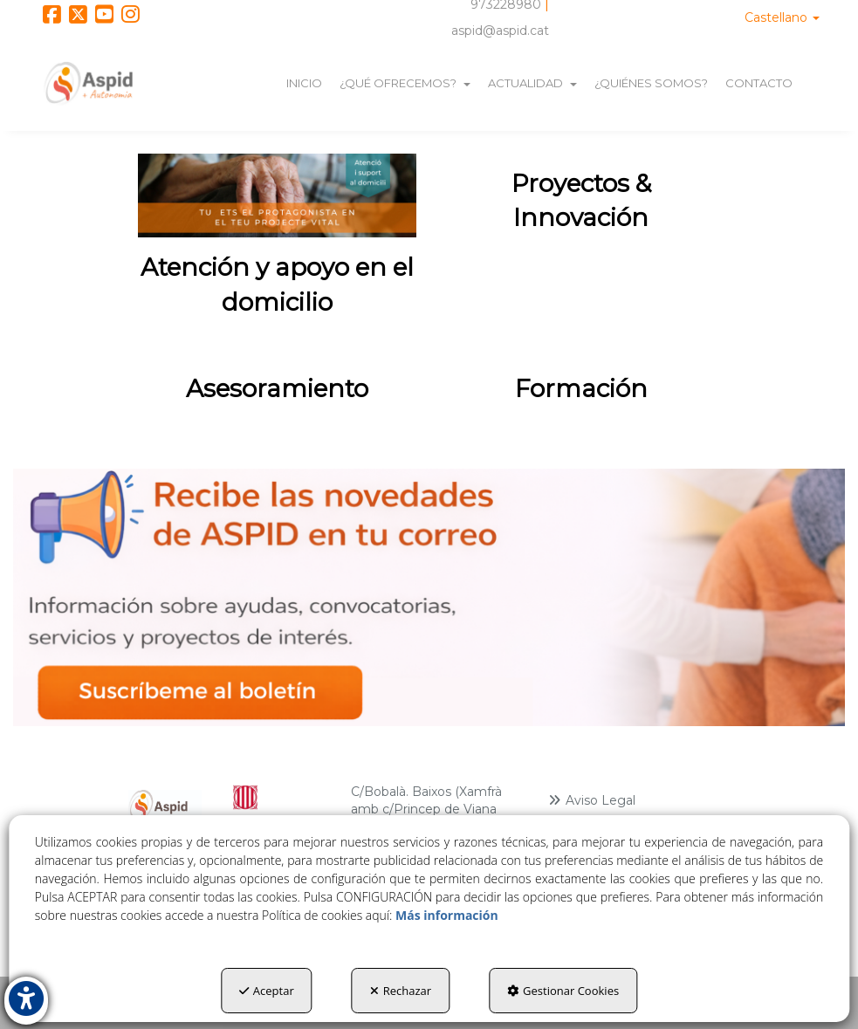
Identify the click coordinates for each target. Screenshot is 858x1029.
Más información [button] (446, 915)
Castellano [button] (782, 17)
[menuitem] (782, 17)
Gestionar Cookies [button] (563, 990)
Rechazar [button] (400, 990)
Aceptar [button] (266, 990)
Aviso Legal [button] (591, 800)
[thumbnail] (277, 243)
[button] (52, 17)
